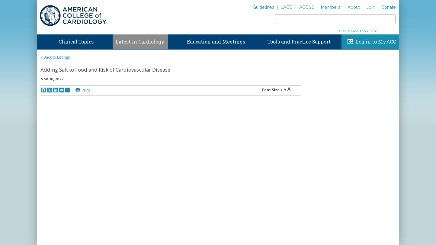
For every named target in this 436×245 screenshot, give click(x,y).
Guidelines (263, 7)
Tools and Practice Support (299, 42)
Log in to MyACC (376, 42)
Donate (388, 7)
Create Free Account (356, 31)
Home (42, 40)
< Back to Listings (55, 57)
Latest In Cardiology (140, 42)
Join (371, 7)
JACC (286, 7)
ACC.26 (306, 7)
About (354, 7)
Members (331, 7)
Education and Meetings (216, 42)
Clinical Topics (76, 42)
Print (86, 90)
